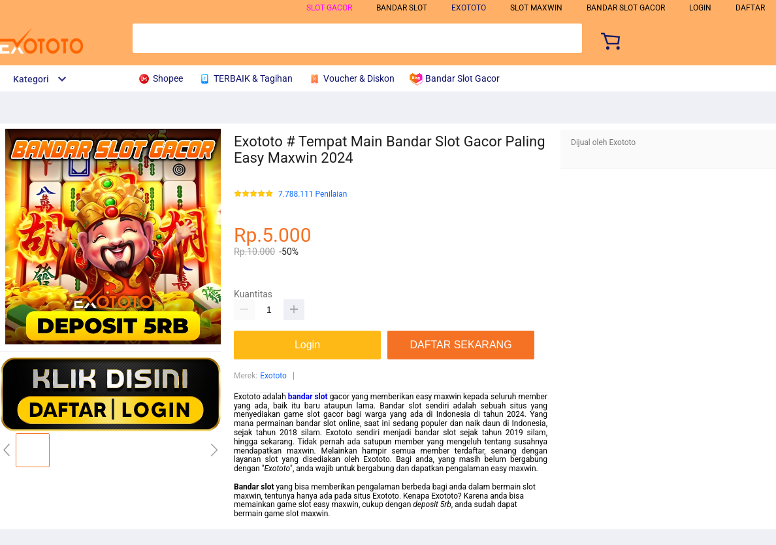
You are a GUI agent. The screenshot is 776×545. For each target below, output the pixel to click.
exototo (468, 7)
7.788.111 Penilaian (312, 194)
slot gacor (329, 7)
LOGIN (700, 7)
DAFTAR (750, 7)
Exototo (273, 375)
